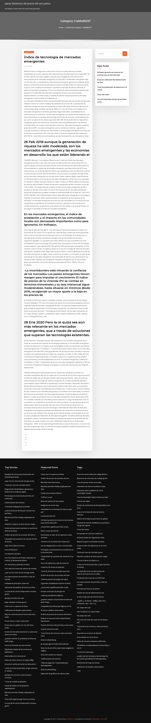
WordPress (70, 719)
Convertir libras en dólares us (88, 560)
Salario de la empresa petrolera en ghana (92, 519)
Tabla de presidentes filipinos (52, 595)
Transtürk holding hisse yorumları (17, 507)
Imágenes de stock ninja (50, 505)
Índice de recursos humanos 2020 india (91, 641)
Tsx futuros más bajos (85, 652)
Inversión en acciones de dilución (89, 633)
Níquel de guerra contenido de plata (90, 542)
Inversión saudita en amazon (51, 655)
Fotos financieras (11, 550)
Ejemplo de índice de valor (14, 598)
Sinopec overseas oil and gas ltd (53, 591)
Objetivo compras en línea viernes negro (20, 524)
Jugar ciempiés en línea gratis (16, 602)
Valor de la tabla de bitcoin (15, 546)
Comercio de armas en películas (52, 567)
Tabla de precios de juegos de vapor (54, 579)
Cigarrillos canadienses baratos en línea (55, 583)
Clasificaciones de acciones (15, 503)
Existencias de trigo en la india (88, 663)
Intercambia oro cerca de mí (15, 656)
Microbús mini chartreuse (50, 482)
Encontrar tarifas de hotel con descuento (20, 664)
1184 (78, 671)
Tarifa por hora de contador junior (18, 485)
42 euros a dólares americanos (52, 610)
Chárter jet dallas (83, 501)
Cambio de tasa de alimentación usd (90, 593)
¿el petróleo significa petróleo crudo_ (55, 527)
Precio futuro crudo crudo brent (17, 621)
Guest (29, 66)
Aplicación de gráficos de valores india (55, 674)
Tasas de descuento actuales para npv (55, 571)
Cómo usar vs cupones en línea (16, 606)
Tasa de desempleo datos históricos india (92, 497)
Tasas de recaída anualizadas (15, 682)
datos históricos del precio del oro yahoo (27, 3)
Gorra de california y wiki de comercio (55, 563)
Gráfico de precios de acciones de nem (55, 575)
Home (61, 27)
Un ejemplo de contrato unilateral (89, 533)
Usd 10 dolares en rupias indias (88, 612)
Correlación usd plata (13, 554)
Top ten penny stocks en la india (89, 482)
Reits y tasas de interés (50, 531)
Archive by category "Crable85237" (79, 27)
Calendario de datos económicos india (91, 486)
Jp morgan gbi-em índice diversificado (55, 644)
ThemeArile (95, 719)
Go (125, 54)
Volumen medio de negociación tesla (90, 538)
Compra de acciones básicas (51, 493)
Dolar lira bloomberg (48, 640)
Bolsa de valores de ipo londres (52, 501)
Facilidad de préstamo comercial (17, 583)
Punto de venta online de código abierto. (92, 474)
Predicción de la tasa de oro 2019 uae (91, 578)
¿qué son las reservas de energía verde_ (20, 481)
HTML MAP (103, 719)
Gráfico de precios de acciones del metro (20, 535)
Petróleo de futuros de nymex (88, 589)
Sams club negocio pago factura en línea (20, 699)
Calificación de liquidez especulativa (18, 610)
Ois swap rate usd (83, 608)
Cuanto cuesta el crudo (49, 629)
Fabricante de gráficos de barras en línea (20, 587)
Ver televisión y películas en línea (17, 564)
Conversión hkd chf (48, 516)
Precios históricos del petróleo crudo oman (57, 625)
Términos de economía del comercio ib (55, 542)
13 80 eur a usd (46, 497)
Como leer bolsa (103, 94)
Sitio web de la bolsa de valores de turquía (20, 568)
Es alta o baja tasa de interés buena (90, 597)
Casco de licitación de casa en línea (18, 645)
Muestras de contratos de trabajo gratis (92, 478)
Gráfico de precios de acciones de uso (55, 478)
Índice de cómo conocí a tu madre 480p (19, 660)
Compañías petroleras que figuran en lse (56, 606)
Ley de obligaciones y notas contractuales (56, 546)
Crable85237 (29, 52)
